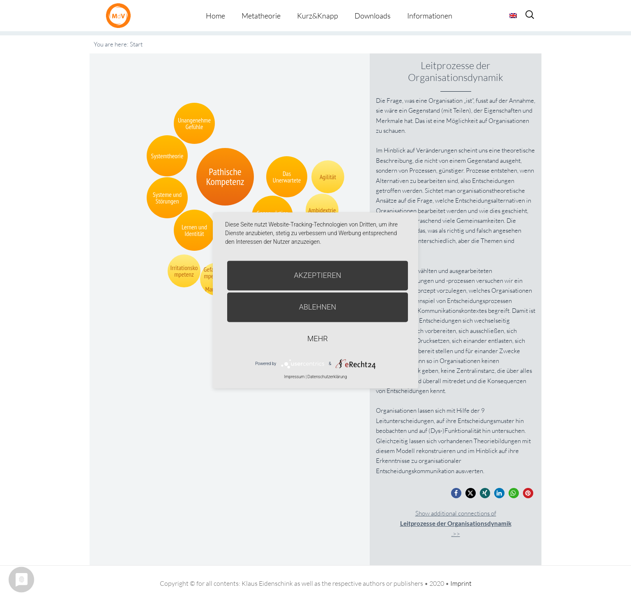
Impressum (294, 376)
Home (215, 15)
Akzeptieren (317, 275)
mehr (317, 338)
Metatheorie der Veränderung (120, 15)
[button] (456, 493)
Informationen (429, 15)
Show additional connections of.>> (455, 523)
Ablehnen (317, 307)
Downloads (373, 15)
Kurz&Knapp (317, 15)
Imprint (461, 583)
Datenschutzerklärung (327, 376)
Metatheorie (261, 15)
